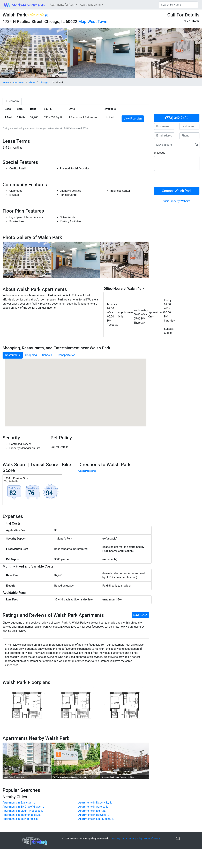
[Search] (178, 5)
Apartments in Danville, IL (93, 814)
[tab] (12, 101)
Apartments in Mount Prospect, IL (23, 810)
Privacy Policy (135, 838)
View (133, 118)
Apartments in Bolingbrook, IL (20, 818)
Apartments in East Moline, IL (96, 818)
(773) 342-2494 (177, 118)
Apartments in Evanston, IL (19, 802)
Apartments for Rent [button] (62, 4)
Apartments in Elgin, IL (91, 810)
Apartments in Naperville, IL (95, 802)
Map (82, 21)
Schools (47, 355)
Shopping (31, 355)
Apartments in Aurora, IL (93, 806)
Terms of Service (152, 838)
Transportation (66, 355)
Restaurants (12, 355)
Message (159, 152)
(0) (47, 15)
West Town (97, 21)
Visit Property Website (176, 201)
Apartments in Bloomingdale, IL (22, 814)
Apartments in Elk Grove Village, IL (23, 806)
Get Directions (87, 470)
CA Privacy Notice (118, 838)
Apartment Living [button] (90, 4)
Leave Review (140, 615)
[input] (173, 145)
